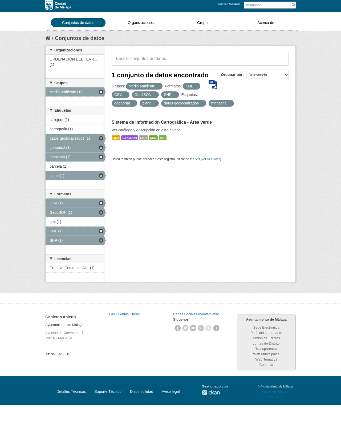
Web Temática (266, 359)
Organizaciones (141, 23)
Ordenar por (232, 74)
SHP (143, 138)
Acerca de (265, 23)
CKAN (211, 392)
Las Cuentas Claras (124, 314)
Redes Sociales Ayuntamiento (196, 314)
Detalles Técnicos (71, 391)
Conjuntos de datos (78, 23)
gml (162, 138)
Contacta (266, 365)
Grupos (203, 23)
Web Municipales (266, 354)
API (197, 159)
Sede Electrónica (266, 327)
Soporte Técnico (107, 391)
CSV (116, 138)
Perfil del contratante (266, 333)
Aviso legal (171, 391)
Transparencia (266, 349)
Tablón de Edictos (266, 338)
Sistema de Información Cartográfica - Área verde (162, 122)
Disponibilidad (141, 391)
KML (153, 138)
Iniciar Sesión (229, 4)
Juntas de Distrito (266, 343)
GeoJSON (129, 138)
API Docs (213, 159)
